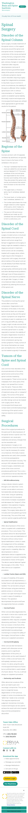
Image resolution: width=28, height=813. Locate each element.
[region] (14, 800)
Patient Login (10, 778)
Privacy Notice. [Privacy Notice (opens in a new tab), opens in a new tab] (11, 804)
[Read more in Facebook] (4, 750)
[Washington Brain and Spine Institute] (10, 6)
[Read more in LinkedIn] (14, 750)
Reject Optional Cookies (14, 811)
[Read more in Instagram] (7, 750)
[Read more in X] (10, 750)
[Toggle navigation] (22, 6)
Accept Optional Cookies (14, 807)
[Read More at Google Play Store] (15, 772)
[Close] (23, 790)
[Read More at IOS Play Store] (7, 772)
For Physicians (10, 784)
